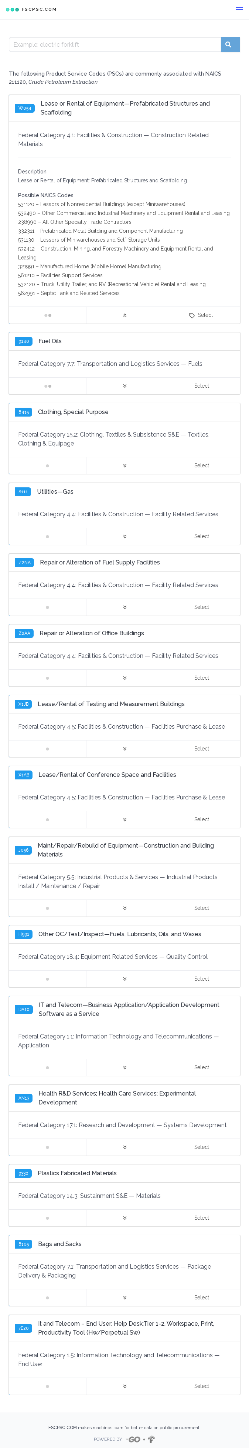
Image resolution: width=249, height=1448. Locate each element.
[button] (239, 9)
